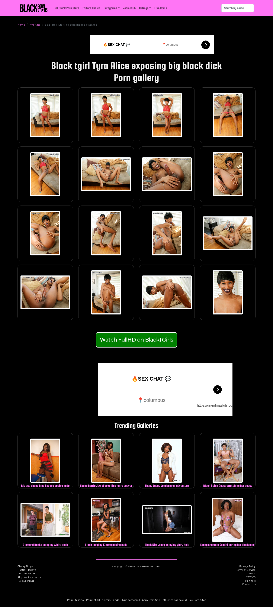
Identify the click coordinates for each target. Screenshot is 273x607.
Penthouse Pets (27, 573)
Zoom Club (129, 8)
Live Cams (160, 8)
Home (21, 24)
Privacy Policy (247, 566)
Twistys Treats (25, 580)
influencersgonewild (174, 599)
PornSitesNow (75, 599)
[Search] (237, 8)
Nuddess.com (130, 599)
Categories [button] (110, 8)
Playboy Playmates (29, 577)
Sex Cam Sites (197, 599)
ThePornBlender (110, 599)
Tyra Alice (35, 24)
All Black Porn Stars (67, 8)
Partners (250, 580)
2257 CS (251, 577)
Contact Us (249, 584)
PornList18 (92, 599)
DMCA (252, 573)
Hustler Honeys (26, 569)
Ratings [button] (143, 8)
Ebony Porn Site (150, 599)
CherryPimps (25, 566)
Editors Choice (91, 8)
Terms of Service (246, 569)
